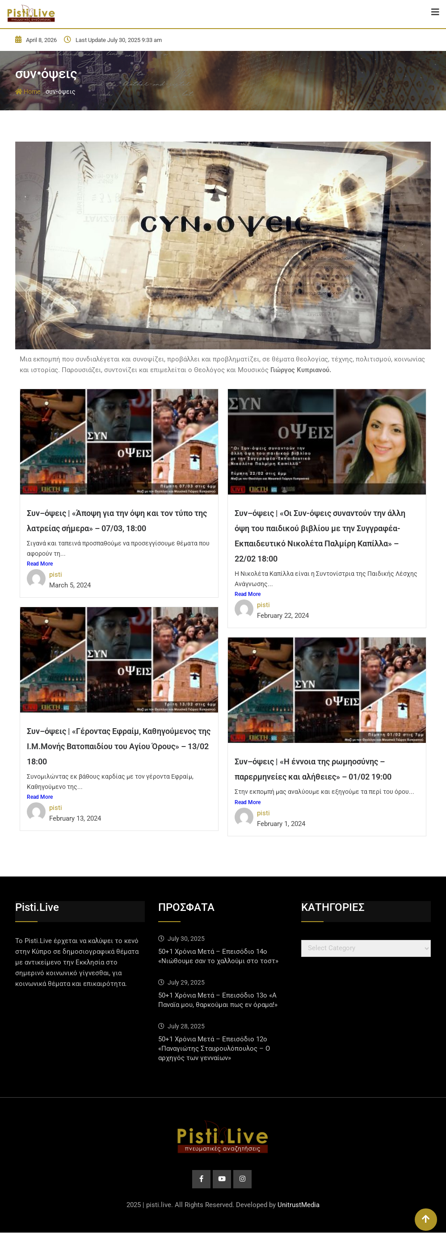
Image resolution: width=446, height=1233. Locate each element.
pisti (55, 574)
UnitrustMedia (299, 1205)
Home (27, 91)
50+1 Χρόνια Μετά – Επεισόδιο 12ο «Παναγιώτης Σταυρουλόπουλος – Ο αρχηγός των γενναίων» (214, 1048)
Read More (40, 564)
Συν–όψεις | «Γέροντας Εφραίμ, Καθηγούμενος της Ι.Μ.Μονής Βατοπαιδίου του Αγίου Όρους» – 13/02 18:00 (118, 746)
